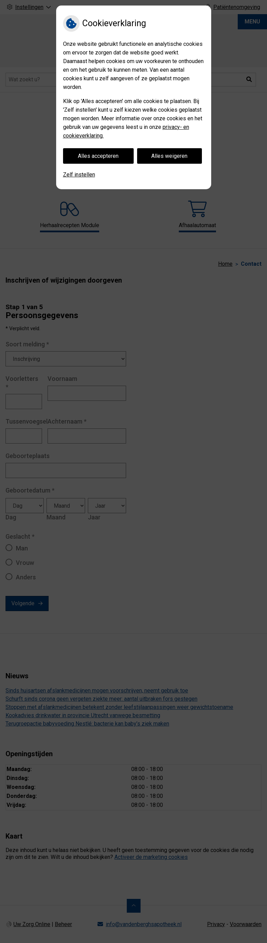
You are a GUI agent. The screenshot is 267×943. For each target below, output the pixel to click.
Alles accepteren (98, 156)
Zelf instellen (79, 174)
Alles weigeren (169, 156)
